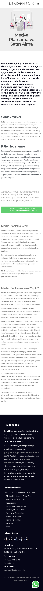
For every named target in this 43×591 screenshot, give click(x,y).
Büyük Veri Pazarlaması (16, 506)
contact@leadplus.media (14, 570)
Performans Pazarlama (16, 499)
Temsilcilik (8, 523)
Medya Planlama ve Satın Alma (19, 496)
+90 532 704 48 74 (12, 560)
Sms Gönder (9, 563)
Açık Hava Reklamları (15, 513)
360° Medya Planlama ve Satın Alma (19, 492)
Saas (8, 526)
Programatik (11, 503)
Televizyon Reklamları (15, 509)
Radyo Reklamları (13, 520)
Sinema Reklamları (14, 516)
